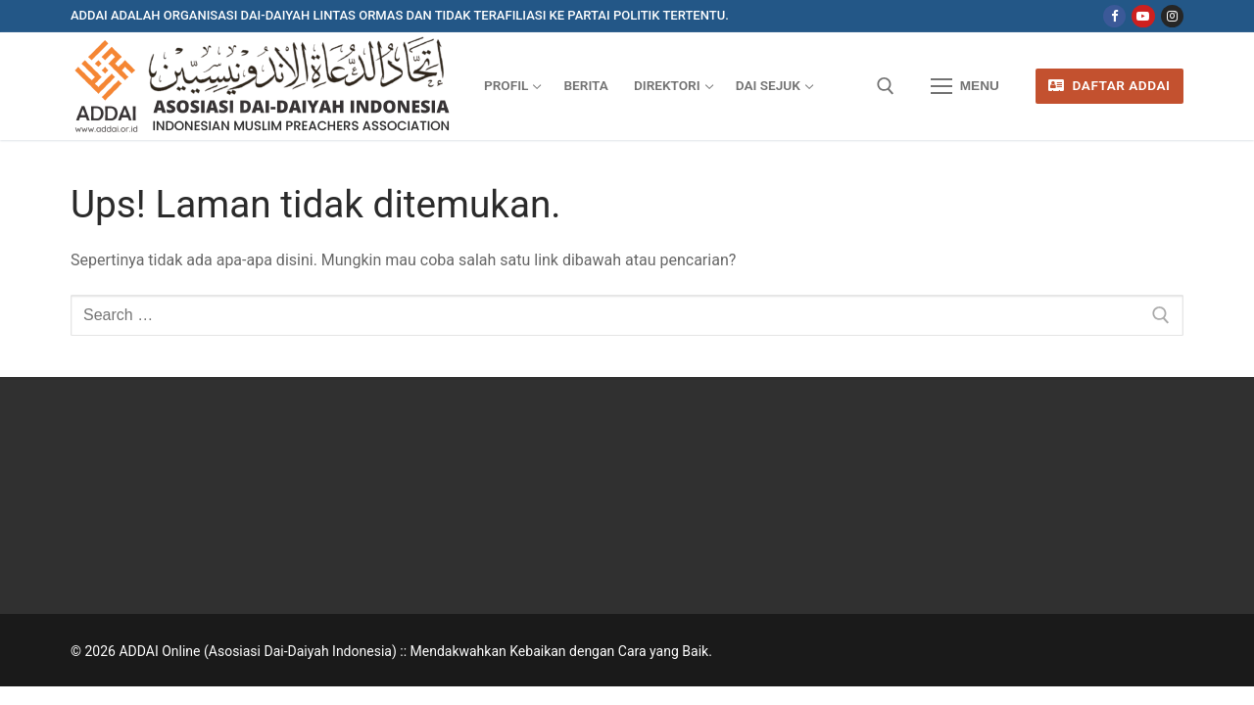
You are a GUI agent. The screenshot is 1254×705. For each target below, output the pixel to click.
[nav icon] (965, 86)
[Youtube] (1143, 16)
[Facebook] (1114, 16)
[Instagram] (1172, 16)
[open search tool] (885, 86)
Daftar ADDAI (1109, 85)
